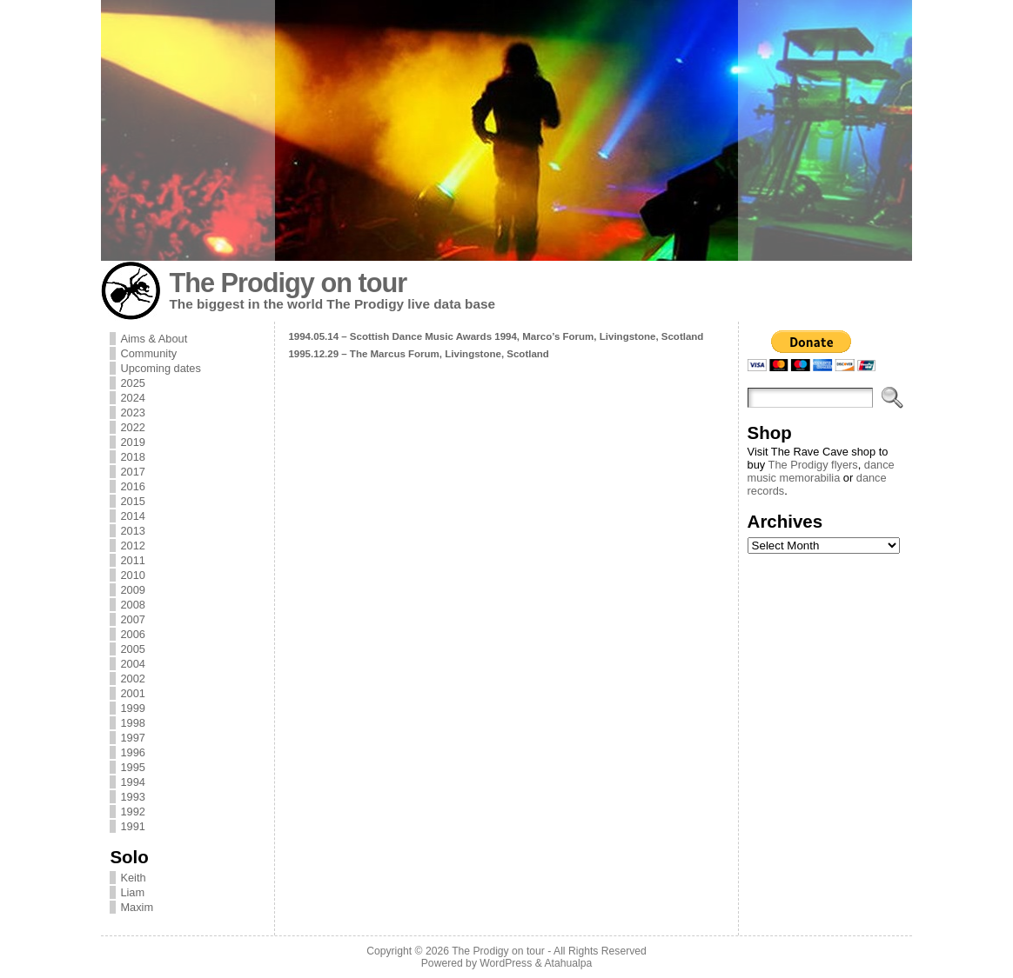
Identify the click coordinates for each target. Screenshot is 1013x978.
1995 (132, 767)
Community (148, 353)
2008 (132, 604)
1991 (132, 826)
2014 (132, 515)
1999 (132, 708)
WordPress (506, 963)
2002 (132, 678)
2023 (132, 412)
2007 (132, 619)
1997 (132, 737)
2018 (132, 456)
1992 (132, 811)
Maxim (136, 907)
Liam (132, 892)
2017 (132, 471)
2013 (132, 530)
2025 (132, 382)
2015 (132, 501)
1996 (132, 752)
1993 (132, 796)
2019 (132, 442)
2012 (132, 545)
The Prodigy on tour (287, 283)
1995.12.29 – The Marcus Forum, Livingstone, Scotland (418, 354)
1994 (132, 781)
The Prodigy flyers (813, 464)
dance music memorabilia (821, 471)
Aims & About (153, 338)
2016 (132, 486)
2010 (132, 575)
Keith (132, 877)
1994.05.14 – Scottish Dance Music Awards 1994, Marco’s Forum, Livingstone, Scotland (495, 336)
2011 (132, 560)
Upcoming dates (160, 368)
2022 (132, 427)
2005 (132, 648)
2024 (132, 397)
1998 (132, 722)
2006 (132, 634)
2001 (132, 693)
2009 (132, 589)
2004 (132, 663)
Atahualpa (568, 963)
